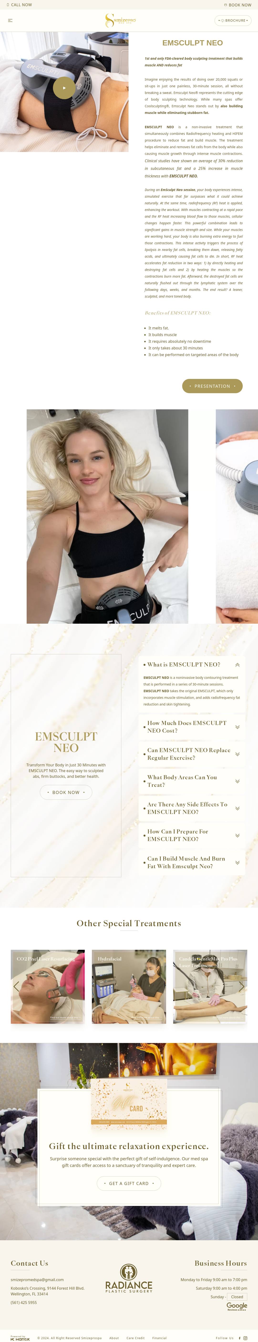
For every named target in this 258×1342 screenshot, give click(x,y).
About (114, 1338)
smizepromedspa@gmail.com (37, 1280)
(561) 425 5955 (24, 1302)
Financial (159, 1338)
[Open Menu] (10, 21)
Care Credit (136, 1338)
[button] (241, 986)
